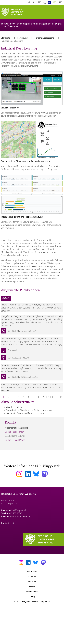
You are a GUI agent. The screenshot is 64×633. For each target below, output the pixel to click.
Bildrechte (32, 581)
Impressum (32, 571)
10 (49, 397)
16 (61, 397)
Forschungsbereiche (45, 37)
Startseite (6, 37)
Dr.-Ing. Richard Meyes (15, 440)
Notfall (44, 2)
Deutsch (55, 2)
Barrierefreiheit (32, 591)
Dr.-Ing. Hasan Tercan (14, 431)
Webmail (40, 2)
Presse (32, 586)
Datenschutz (32, 576)
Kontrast (29, 2)
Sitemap (32, 596)
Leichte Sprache (50, 2)
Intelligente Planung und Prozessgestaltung (22, 216)
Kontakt (5, 523)
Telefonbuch (34, 2)
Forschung (22, 37)
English (61, 2)
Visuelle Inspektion (10, 107)
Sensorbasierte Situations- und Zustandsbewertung (25, 161)
